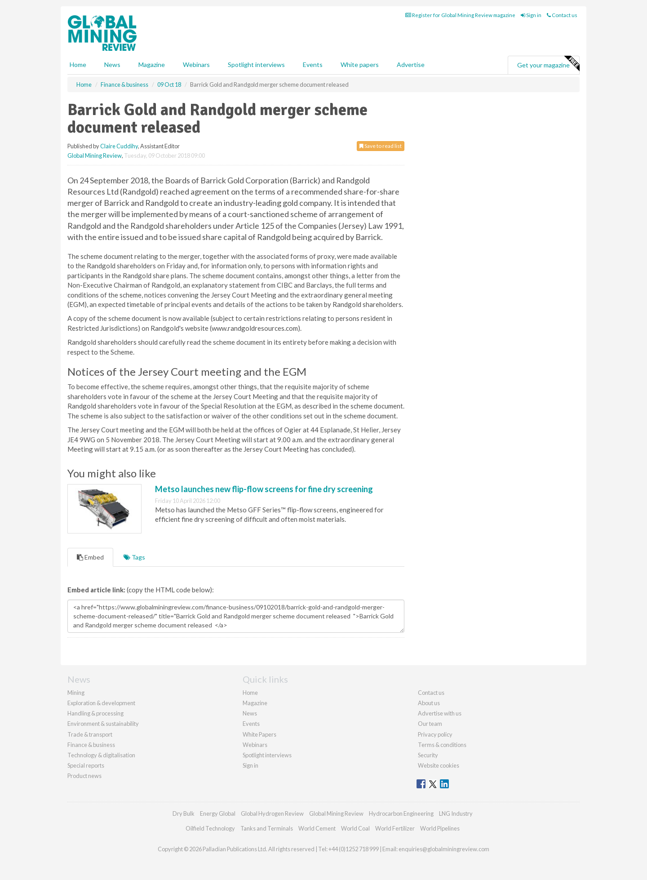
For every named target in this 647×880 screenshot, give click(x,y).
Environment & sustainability (103, 723)
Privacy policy (435, 734)
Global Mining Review (94, 155)
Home (78, 64)
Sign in (531, 15)
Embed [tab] (90, 557)
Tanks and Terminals (266, 828)
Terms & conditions (442, 744)
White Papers (259, 734)
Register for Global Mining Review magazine (460, 15)
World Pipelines (440, 828)
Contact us (562, 15)
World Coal (355, 828)
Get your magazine (548, 63)
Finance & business (91, 744)
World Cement (317, 828)
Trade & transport (89, 734)
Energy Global (217, 813)
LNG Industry (456, 813)
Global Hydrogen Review (272, 813)
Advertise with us (439, 713)
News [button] (112, 64)
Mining (75, 692)
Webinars (196, 64)
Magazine (151, 64)
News (250, 713)
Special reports (85, 765)
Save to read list (380, 145)
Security (428, 755)
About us (429, 703)
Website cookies (438, 765)
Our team (430, 723)
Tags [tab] (134, 557)
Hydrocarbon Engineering (401, 813)
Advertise (411, 64)
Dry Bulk (184, 813)
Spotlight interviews (256, 64)
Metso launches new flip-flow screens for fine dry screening (264, 489)
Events (313, 64)
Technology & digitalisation (101, 755)
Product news (84, 775)
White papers (360, 64)
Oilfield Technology (210, 828)
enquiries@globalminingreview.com (444, 849)
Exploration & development (101, 703)
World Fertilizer (395, 828)
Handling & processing (95, 713)
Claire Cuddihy (119, 146)
